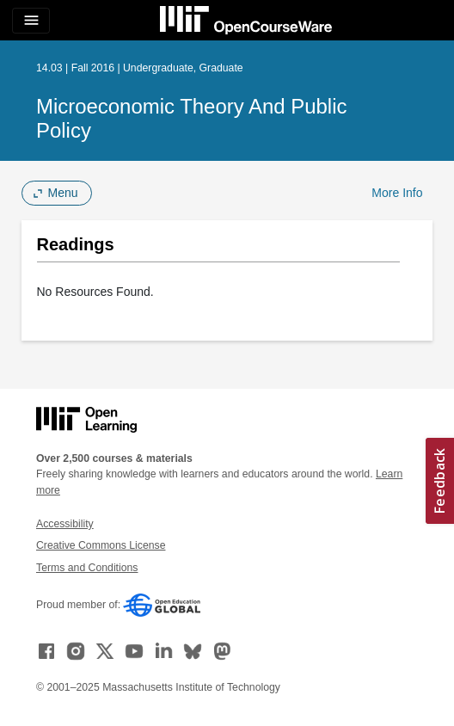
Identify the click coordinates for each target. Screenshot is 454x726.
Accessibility (65, 524)
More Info (396, 193)
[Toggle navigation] (31, 21)
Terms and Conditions (87, 568)
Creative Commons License (100, 545)
